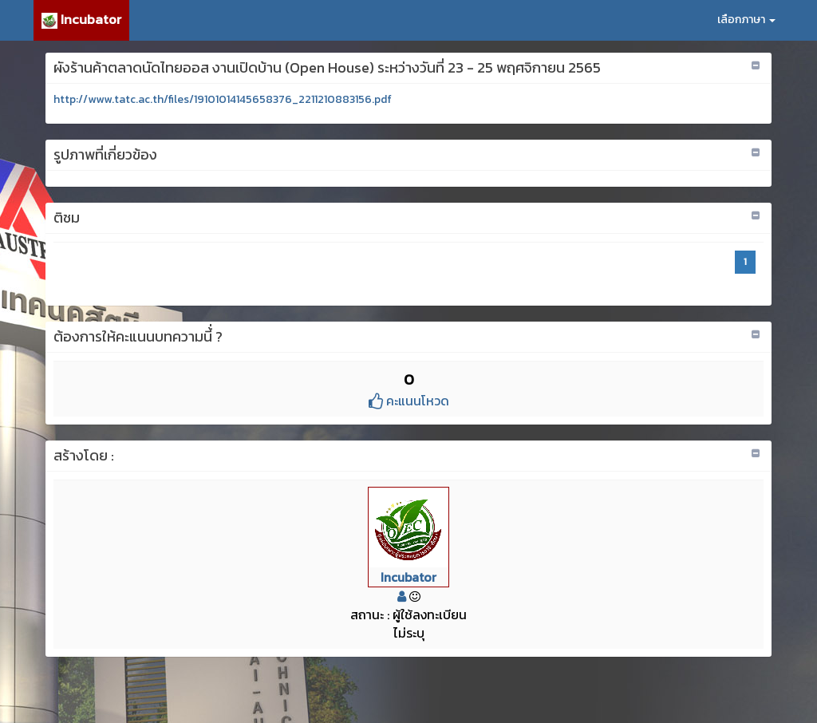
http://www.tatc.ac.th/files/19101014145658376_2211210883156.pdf (222, 99)
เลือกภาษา (746, 19)
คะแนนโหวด (409, 400)
